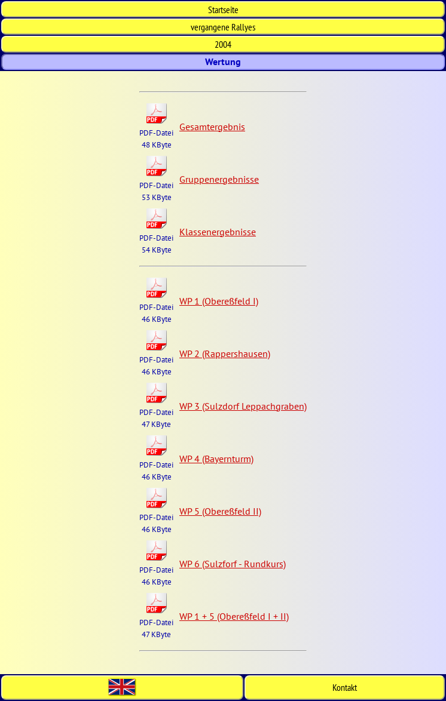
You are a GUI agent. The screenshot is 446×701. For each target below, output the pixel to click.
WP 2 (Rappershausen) (224, 353)
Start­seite (223, 10)
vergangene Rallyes (223, 27)
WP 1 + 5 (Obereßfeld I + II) (234, 616)
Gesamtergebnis (212, 127)
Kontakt (344, 687)
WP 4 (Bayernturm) (216, 459)
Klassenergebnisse (217, 232)
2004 (223, 44)
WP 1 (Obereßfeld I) (218, 301)
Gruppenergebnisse (219, 179)
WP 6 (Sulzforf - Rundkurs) (232, 564)
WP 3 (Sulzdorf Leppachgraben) (243, 406)
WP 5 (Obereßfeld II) (220, 511)
